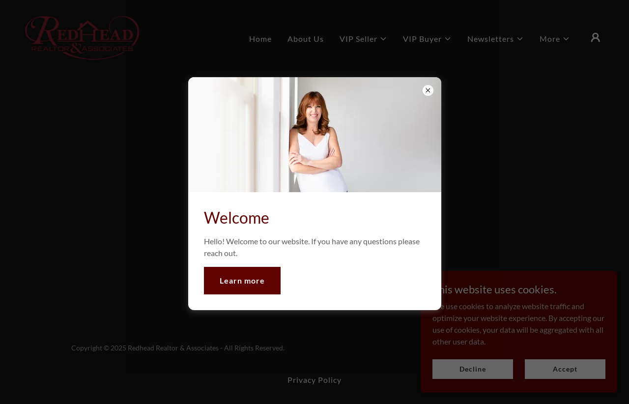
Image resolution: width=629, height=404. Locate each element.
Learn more (242, 280)
